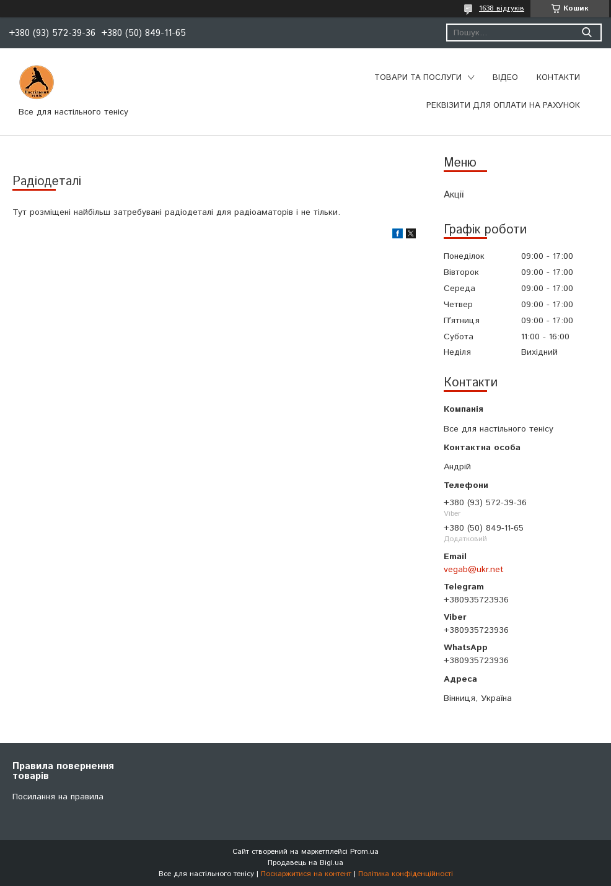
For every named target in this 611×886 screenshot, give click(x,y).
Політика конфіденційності (405, 874)
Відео (505, 78)
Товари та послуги (418, 78)
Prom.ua (364, 851)
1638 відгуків (501, 8)
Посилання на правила (57, 797)
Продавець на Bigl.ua (305, 863)
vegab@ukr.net (474, 569)
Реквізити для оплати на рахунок (503, 105)
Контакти (558, 78)
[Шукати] (586, 32)
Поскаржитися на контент (306, 874)
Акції (454, 194)
